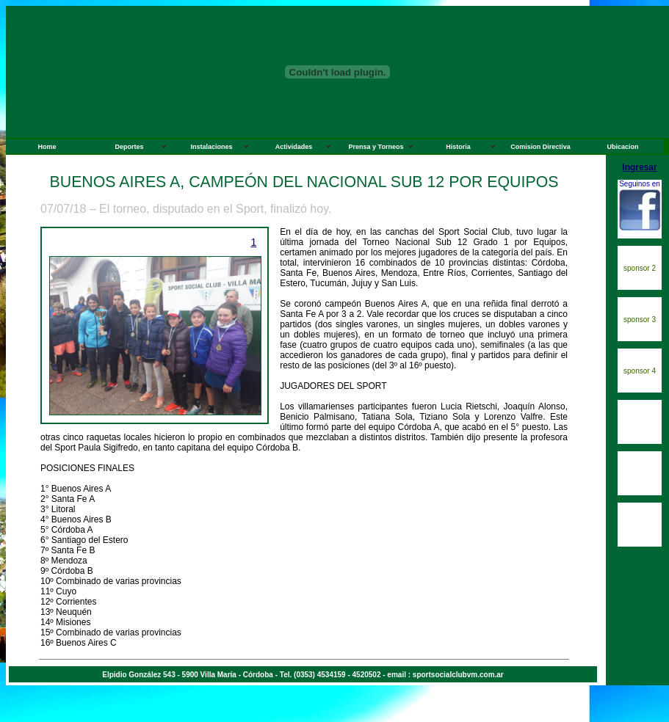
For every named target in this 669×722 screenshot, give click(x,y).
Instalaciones (211, 146)
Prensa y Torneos (376, 146)
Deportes (129, 146)
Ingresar (639, 167)
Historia (458, 146)
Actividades (294, 146)
